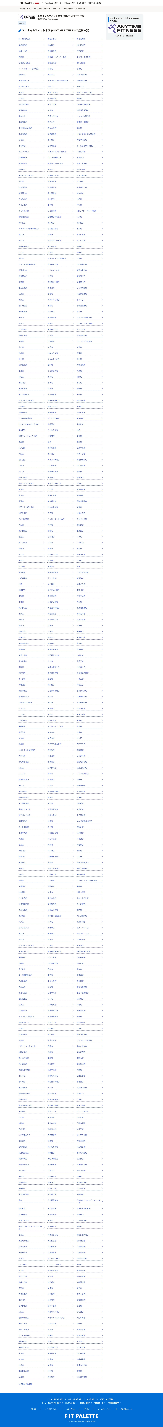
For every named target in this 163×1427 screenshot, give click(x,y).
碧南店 (21, 1040)
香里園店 (80, 1081)
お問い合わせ (70, 1409)
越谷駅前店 (52, 412)
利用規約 (86, 1409)
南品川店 (80, 827)
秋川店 (21, 554)
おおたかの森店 (53, 418)
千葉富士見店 (53, 833)
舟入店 (79, 1226)
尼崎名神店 (52, 1123)
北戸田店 (22, 448)
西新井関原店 (82, 501)
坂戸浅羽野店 (24, 394)
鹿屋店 (50, 1359)
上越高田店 (23, 122)
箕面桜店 (80, 1058)
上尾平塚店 (23, 388)
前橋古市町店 (53, 329)
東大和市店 (23, 531)
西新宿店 (22, 673)
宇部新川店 (23, 1252)
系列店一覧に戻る (26, 1384)
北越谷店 (22, 406)
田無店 (21, 560)
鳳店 (20, 1200)
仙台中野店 (81, 169)
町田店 (21, 868)
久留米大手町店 (53, 1311)
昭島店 (50, 68)
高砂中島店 (52, 1093)
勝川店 (79, 969)
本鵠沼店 (80, 945)
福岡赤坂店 (81, 1276)
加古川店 (80, 1117)
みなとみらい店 (83, 898)
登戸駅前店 (81, 815)
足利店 (50, 335)
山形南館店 (23, 134)
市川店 (79, 560)
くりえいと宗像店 (54, 1264)
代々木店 (22, 708)
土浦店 (21, 371)
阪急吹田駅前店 (53, 1099)
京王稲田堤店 (24, 803)
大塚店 (50, 548)
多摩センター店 (24, 809)
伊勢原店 (51, 927)
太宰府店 (51, 1300)
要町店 (79, 548)
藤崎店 (79, 98)
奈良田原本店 (24, 1194)
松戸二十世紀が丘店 (26, 507)
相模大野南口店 (83, 868)
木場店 (79, 732)
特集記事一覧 (98, 1403)
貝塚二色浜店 (24, 1220)
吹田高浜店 (23, 1099)
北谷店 (21, 1365)
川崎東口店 (52, 874)
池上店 (21, 844)
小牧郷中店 (81, 957)
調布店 (50, 773)
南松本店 (51, 74)
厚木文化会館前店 (54, 916)
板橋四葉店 (52, 63)
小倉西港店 (52, 1252)
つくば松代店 (53, 371)
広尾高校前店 (82, 767)
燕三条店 (51, 122)
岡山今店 (22, 1170)
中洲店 (50, 1276)
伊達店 (21, 282)
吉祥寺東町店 (53, 619)
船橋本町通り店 (53, 667)
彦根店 (21, 963)
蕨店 (49, 442)
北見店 (79, 228)
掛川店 (50, 1087)
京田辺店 (51, 1064)
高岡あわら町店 (53, 299)
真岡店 (21, 57)
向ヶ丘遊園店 (24, 827)
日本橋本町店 (82, 696)
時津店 (50, 1335)
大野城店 (51, 1294)
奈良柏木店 (52, 1164)
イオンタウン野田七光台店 (58, 80)
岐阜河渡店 (52, 181)
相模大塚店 (81, 892)
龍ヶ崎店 (80, 193)
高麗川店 (80, 406)
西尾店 (50, 1046)
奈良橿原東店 (53, 1200)
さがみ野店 (23, 898)
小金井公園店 (53, 602)
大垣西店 (80, 181)
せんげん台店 (24, 151)
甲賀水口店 (52, 1022)
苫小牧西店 (81, 39)
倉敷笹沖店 (23, 1182)
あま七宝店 (52, 981)
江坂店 (79, 1099)
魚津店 (21, 299)
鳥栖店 (79, 1306)
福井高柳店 (81, 45)
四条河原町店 (53, 1010)
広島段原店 (52, 1226)
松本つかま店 (53, 353)
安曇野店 (51, 341)
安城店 (21, 1028)
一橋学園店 (23, 578)
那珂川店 (22, 1300)
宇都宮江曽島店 (24, 63)
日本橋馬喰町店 (83, 673)
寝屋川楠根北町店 (25, 1105)
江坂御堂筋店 (82, 1377)
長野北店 (22, 74)
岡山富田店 (81, 1170)
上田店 (21, 317)
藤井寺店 (22, 1188)
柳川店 (79, 1323)
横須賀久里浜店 (83, 110)
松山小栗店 (23, 1264)
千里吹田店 (23, 1087)
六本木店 (22, 756)
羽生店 (21, 359)
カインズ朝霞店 (53, 459)
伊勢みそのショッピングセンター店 (88, 1201)
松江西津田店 (24, 904)
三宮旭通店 (23, 1147)
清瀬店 (21, 501)
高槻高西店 (81, 1052)
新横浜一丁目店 (83, 122)
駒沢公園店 (81, 63)
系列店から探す (85, 1403)
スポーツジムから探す (67, 3)
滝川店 (21, 234)
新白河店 (51, 288)
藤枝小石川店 (82, 1046)
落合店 (79, 602)
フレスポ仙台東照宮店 (27, 264)
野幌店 (50, 234)
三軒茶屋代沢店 (83, 773)
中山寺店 (22, 1075)
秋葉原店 (80, 649)
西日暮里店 (81, 554)
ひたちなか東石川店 (84, 317)
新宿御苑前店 (24, 696)
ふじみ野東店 (53, 430)
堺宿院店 (51, 1182)
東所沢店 (51, 477)
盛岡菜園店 (52, 246)
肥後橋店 (51, 1152)
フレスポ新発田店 (83, 116)
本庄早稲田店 (82, 140)
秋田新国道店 (24, 246)
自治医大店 (23, 329)
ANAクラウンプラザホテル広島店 (30, 1227)
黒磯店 (50, 294)
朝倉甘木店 (23, 1306)
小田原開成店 (24, 104)
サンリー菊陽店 (24, 1335)
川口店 (21, 471)
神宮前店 (80, 51)
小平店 (50, 542)
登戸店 (50, 827)
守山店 (50, 998)
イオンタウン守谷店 (26, 400)
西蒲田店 (22, 856)
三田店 (21, 767)
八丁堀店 (22, 714)
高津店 (79, 68)
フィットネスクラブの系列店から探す (39, 9)
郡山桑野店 (23, 288)
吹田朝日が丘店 (24, 1093)
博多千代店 (23, 1276)
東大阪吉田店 (82, 1164)
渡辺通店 (51, 1282)
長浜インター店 (83, 927)
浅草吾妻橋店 (82, 608)
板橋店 (50, 531)
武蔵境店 (22, 649)
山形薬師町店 (82, 264)
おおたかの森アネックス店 (29, 424)
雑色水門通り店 (83, 862)
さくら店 (80, 299)
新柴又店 (51, 86)
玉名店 (50, 1329)
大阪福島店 (81, 1147)
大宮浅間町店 (24, 80)
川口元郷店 (81, 465)
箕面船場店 (81, 1064)
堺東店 (79, 1176)
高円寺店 (22, 631)
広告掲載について (126, 1409)
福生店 (21, 536)
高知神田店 (23, 1294)
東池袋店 (51, 560)
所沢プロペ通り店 (54, 483)
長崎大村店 (81, 1329)
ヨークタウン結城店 (84, 341)
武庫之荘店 (81, 1105)
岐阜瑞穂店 (23, 187)
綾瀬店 (79, 507)
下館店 (21, 341)
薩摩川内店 (52, 1353)
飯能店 (79, 436)
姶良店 (21, 1359)
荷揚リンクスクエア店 (56, 1317)
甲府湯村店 (81, 708)
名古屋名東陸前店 (54, 217)
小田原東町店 (53, 963)
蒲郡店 (50, 1058)
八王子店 (22, 773)
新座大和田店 (82, 459)
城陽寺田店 (23, 1052)
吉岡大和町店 (82, 175)
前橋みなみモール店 (55, 163)
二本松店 (51, 45)
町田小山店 (52, 839)
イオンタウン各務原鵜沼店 (29, 228)
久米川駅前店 (24, 519)
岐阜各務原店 (24, 927)
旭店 (78, 566)
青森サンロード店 (54, 240)
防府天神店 (23, 1246)
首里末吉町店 (82, 1365)
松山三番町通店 (53, 1258)
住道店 (50, 1141)
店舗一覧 (21, 23)
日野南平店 (81, 756)
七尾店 (21, 294)
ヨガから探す (81, 3)
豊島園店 (80, 531)
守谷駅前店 (52, 394)
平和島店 (80, 839)
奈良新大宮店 (82, 1152)
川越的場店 (81, 151)
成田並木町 (23, 513)
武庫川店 (22, 1129)
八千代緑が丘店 (83, 572)
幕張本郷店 (81, 714)
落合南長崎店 (53, 572)
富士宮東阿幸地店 (25, 975)
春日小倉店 (81, 1294)
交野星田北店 (82, 1087)
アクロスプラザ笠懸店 (85, 323)
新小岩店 (80, 578)
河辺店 (79, 483)
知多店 (79, 1016)
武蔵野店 (22, 590)
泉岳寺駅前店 (24, 797)
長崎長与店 (23, 1341)
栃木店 (50, 323)
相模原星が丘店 (53, 856)
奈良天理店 (52, 1176)
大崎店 (50, 821)
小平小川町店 (53, 554)
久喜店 (79, 371)
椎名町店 (22, 572)
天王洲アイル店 (24, 815)
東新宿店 (51, 643)
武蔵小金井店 (53, 649)
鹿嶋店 (79, 388)
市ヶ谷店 (22, 679)
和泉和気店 (23, 1214)
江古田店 (80, 542)
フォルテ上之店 (53, 359)
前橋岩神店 (52, 317)
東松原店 (51, 750)
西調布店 (51, 762)
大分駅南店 (81, 1317)
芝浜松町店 (52, 767)
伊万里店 (80, 1311)
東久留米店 (52, 501)
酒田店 (21, 258)
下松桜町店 (52, 1246)
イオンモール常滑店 (84, 1040)
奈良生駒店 (81, 1141)
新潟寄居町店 (82, 270)
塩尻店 (50, 365)
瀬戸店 (50, 975)
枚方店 (79, 1070)
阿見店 (79, 205)
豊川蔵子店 (23, 1064)
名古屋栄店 (52, 193)
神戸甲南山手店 (24, 1135)
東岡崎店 (51, 1028)
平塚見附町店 (24, 951)
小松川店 (80, 655)
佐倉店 (21, 92)
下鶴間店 (22, 886)
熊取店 (50, 1220)
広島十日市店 (82, 1220)
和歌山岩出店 (53, 1234)
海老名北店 (52, 898)
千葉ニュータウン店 (84, 92)
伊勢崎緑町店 (82, 335)
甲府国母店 (23, 791)
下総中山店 (81, 596)
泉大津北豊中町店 (83, 1208)
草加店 (79, 442)
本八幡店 (51, 584)
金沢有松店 (23, 311)
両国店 (21, 667)
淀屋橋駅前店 (24, 1152)
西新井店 (80, 495)
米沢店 (50, 276)
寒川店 (21, 933)
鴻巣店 (50, 376)
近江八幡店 (23, 993)
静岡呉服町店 (24, 1022)
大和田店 (51, 1117)
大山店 (21, 525)
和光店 (21, 495)
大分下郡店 (23, 1323)
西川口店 (51, 453)
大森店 (21, 839)
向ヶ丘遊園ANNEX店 (84, 821)
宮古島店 (51, 1377)
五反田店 (80, 809)
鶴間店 (79, 886)
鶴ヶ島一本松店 (53, 400)
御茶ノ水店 (23, 655)
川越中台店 (23, 412)
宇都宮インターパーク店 (57, 57)
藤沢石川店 (23, 110)
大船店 (50, 110)
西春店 (50, 969)
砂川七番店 (52, 578)
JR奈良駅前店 (53, 1158)
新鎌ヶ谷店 (52, 495)
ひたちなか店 (24, 211)
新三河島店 (23, 542)
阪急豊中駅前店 (53, 1081)
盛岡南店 (80, 246)
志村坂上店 (52, 145)
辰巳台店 (80, 86)
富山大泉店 (23, 305)
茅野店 (79, 382)
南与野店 (22, 430)
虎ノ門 (79, 738)
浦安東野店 (81, 785)
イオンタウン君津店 (26, 945)
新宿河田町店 (53, 673)
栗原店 (21, 489)
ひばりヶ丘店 (82, 519)
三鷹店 (79, 625)
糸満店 (21, 1377)
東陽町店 (22, 726)
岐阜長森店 (52, 187)
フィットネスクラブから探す (51, 1403)
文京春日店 (23, 608)
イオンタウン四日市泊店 (86, 134)
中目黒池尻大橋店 (25, 128)
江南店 (50, 945)
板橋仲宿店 (81, 513)
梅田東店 (22, 1141)
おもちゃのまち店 (83, 57)
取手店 (50, 205)
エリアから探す (70, 1403)
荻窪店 (50, 625)
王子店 (50, 513)
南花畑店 (80, 477)
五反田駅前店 (53, 809)
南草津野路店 (53, 1016)
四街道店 (80, 750)
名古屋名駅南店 (24, 39)
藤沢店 (50, 939)
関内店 (79, 910)
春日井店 (22, 969)
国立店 (50, 679)
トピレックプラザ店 (55, 726)
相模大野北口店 (53, 868)
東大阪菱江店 (24, 1164)
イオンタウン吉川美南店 (57, 151)
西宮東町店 (52, 1135)
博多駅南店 (81, 1282)
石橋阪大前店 (53, 1075)
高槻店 (50, 1052)
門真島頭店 (81, 1123)
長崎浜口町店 (24, 1347)
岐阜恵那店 (23, 910)
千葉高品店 (23, 821)
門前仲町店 (23, 720)
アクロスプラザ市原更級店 (87, 880)
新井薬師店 (52, 596)
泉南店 (21, 1234)
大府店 (79, 217)
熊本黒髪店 (81, 1335)
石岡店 (79, 353)
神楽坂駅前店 (24, 643)
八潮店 (21, 465)
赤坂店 (79, 726)
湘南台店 (22, 116)
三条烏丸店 (52, 1004)
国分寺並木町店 (53, 590)
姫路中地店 (52, 1070)
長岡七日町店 (53, 116)
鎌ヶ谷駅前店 (53, 507)
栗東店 (21, 1004)
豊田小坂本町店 (83, 993)
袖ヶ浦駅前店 (82, 916)
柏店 (78, 430)
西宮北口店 (52, 1111)
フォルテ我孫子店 (25, 418)
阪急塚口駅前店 (53, 1105)
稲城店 (50, 797)
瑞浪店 (21, 939)
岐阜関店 (22, 892)
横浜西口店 (23, 193)
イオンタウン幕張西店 (27, 750)
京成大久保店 (82, 690)
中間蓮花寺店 (82, 1258)
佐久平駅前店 (82, 74)
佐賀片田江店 (24, 1317)
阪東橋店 (22, 916)
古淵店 (79, 856)
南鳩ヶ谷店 (81, 453)
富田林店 (22, 1208)
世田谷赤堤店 (82, 762)
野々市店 (51, 311)
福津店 (79, 1264)
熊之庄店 (80, 963)
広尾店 (50, 785)
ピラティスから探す (94, 3)
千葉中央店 (23, 833)
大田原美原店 (82, 294)
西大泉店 (51, 140)
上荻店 (21, 613)
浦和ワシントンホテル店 (28, 436)
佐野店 (50, 347)
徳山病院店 (81, 1240)
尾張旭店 (80, 975)
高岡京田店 (52, 51)
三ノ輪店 (22, 566)
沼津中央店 (52, 993)
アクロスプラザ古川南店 (57, 258)
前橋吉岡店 (23, 163)
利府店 (21, 181)
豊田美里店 (23, 998)
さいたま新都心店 (54, 157)
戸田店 (21, 453)
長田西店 (80, 1158)
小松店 (21, 323)
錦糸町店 (22, 169)
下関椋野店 (81, 1246)
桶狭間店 (80, 222)
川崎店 (21, 874)
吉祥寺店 (22, 637)
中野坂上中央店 (53, 655)
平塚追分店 (81, 939)
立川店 (50, 661)
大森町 (50, 844)
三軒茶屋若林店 (53, 791)
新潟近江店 (81, 276)
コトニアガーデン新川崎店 (29, 68)
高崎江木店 (23, 335)
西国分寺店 (23, 690)
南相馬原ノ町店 (53, 282)
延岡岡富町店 (53, 1347)
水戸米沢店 (81, 329)
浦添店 (50, 1365)
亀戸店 (79, 643)
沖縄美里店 (81, 1359)
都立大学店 (52, 128)
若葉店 (79, 394)
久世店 (79, 1028)
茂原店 (21, 921)
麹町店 (50, 702)
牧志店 (50, 1371)
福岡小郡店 (52, 1306)
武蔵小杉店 (23, 51)
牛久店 (50, 388)
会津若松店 (81, 282)
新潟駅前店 (23, 276)
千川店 (79, 536)
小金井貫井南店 (53, 690)
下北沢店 (51, 756)
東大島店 (51, 685)
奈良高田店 (52, 1208)
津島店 (50, 987)
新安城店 (51, 222)
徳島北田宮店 (24, 1240)
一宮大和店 (52, 957)
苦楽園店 (22, 1111)
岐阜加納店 (81, 921)
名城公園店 (23, 981)
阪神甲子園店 (82, 1135)
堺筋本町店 (23, 1158)
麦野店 (79, 1288)
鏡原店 (79, 1371)
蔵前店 (21, 625)
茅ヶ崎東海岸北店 (54, 951)
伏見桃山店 (23, 1034)
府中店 (79, 720)
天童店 (79, 258)
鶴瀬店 (21, 442)
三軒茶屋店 (81, 791)
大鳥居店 (22, 862)
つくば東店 (52, 211)
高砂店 (21, 1288)
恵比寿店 (80, 157)
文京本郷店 (81, 619)
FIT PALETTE (22, 9)
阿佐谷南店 (23, 661)
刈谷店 (79, 1004)
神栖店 (79, 199)
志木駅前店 (52, 448)
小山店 (21, 347)
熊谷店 (79, 359)
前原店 (50, 1288)
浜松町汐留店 (24, 762)
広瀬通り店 (23, 270)
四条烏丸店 (81, 1010)
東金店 (50, 862)
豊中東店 (22, 1081)
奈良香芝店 (52, 1194)
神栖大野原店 (53, 406)
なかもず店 (81, 1188)
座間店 (50, 892)
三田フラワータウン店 (27, 1046)
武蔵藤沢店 (23, 157)
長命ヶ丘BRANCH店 (26, 175)
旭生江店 (80, 1129)
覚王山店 (22, 987)
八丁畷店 (51, 880)
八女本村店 (52, 1323)
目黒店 (79, 797)
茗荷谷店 (80, 590)
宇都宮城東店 (82, 305)
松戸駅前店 (81, 489)
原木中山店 (81, 637)
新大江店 (51, 1341)
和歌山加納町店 (83, 1234)
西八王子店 (81, 744)
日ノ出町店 (81, 904)
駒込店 (21, 548)
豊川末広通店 (24, 1058)
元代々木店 (52, 720)
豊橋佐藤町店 (24, 217)
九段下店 (80, 661)
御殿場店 (22, 957)
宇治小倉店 (52, 1040)
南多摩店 (51, 779)
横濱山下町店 (53, 910)
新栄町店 (80, 981)
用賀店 (50, 803)
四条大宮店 (23, 1010)
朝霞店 (79, 471)
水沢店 (50, 252)
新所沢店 (22, 459)
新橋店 (21, 744)
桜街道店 (51, 536)
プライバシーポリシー (105, 1409)
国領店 (79, 779)
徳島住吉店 (52, 1240)
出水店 (21, 1353)
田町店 (21, 785)
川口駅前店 (52, 465)
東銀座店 (51, 738)
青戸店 (50, 525)
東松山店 (22, 382)
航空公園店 (23, 477)
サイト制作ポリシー (51, 1409)
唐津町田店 (81, 1300)
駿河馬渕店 (81, 1022)
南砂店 (50, 714)
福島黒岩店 (23, 45)
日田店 (21, 1311)
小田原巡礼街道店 (83, 104)
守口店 (21, 1117)
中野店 (50, 631)
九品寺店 (80, 1341)
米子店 (50, 921)
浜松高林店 (52, 1129)
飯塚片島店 (81, 1270)
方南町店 (51, 708)
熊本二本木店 (82, 163)
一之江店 (80, 679)
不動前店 (80, 803)
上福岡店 (51, 424)
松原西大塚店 (82, 1182)
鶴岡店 (79, 128)
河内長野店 (52, 1214)
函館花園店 (52, 39)
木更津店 (51, 933)
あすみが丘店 (24, 86)
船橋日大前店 (82, 80)
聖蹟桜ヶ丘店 (24, 779)
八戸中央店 (81, 240)
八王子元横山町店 (54, 744)
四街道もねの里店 (25, 702)
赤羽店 (21, 98)
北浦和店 (80, 424)
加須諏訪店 (23, 365)
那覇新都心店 (24, 1371)
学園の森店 (81, 365)
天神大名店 (23, 1282)
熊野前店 (80, 525)
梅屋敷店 (80, 844)
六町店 (50, 489)
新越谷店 (80, 418)
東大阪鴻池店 (53, 1147)
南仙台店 (51, 169)
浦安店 (21, 738)
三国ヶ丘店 (52, 1188)
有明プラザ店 (24, 1329)
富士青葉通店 (82, 987)
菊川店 (50, 696)
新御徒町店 (81, 613)
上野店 (21, 596)
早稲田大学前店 (53, 608)
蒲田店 (79, 850)
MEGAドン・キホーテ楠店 (86, 211)
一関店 (79, 252)
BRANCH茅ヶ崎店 (83, 951)
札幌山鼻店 (81, 234)
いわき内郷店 (82, 288)
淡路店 (21, 1123)
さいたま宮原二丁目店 (85, 145)
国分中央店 (81, 1353)
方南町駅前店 (82, 702)
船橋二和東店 (53, 92)
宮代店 (50, 382)
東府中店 (51, 732)
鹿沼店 (50, 305)
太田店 (79, 347)
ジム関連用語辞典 (113, 1403)
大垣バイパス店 (83, 933)
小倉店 (21, 1258)
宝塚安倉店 (81, 1075)
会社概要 (33, 1409)
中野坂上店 (81, 667)
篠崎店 (21, 619)
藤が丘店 (22, 222)
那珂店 (79, 311)
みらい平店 (23, 205)
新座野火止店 (53, 471)
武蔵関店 (51, 566)
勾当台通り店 (53, 264)
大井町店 (80, 833)
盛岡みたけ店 (82, 187)
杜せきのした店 (53, 270)
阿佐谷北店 (52, 613)
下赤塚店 (22, 145)
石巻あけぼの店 (53, 175)
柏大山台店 (81, 412)
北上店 (21, 252)
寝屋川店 (80, 1093)
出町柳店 (80, 998)
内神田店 (22, 685)
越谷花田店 (81, 400)
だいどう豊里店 (83, 1111)
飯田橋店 (80, 631)
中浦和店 (51, 436)
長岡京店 (51, 1034)
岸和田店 (80, 1214)
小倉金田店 (81, 1252)
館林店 (21, 353)
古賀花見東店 (53, 1270)
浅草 (20, 584)
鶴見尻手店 (81, 874)
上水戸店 (51, 199)
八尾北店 (51, 1170)
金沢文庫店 (52, 104)
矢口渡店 (51, 850)
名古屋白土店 (53, 228)
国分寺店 (51, 637)
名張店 (21, 1176)
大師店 (21, 880)
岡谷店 (21, 376)
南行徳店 (22, 732)
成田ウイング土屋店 (26, 483)
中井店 (21, 602)
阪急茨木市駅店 (24, 1070)
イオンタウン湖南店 (26, 1016)
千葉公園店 (52, 815)
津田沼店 (80, 685)
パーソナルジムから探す (50, 3)
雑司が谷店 (81, 584)
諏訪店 (79, 376)
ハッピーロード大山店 (56, 519)
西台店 (21, 140)
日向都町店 (81, 1347)
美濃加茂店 (52, 904)
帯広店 (21, 240)
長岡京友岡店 (82, 1034)
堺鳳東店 (80, 1194)
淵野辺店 (22, 850)
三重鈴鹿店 (52, 134)
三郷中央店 (81, 448)
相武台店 (51, 886)
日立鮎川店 (23, 199)
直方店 (21, 1270)
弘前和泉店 (52, 98)
